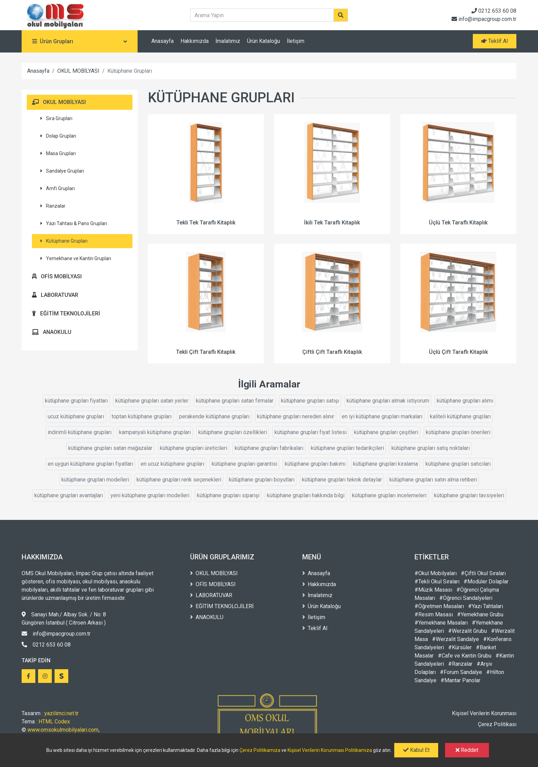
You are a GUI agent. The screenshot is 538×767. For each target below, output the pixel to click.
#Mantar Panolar (460, 680)
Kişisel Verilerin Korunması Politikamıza (330, 750)
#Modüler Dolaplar (486, 581)
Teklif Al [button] (494, 41)
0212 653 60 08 (493, 11)
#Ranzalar (460, 664)
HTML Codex (54, 721)
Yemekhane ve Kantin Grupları (75, 258)
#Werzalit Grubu (467, 631)
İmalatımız (227, 41)
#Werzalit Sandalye (455, 639)
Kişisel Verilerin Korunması (484, 713)
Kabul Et (416, 750)
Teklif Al (314, 628)
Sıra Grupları (56, 118)
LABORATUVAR (55, 295)
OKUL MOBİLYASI (78, 71)
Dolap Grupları (58, 136)
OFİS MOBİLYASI (57, 276)
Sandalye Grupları (62, 171)
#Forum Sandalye (461, 672)
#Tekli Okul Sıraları (436, 581)
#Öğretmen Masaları (439, 606)
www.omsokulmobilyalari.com (62, 730)
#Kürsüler (460, 647)
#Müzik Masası (433, 589)
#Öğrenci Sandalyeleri (465, 598)
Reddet (467, 750)
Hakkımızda (194, 41)
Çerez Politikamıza (259, 750)
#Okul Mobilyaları (435, 573)
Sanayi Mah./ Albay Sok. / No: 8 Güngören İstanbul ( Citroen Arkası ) (64, 618)
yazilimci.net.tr (61, 713)
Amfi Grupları (57, 188)
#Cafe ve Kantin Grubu (464, 655)
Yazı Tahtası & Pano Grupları (73, 223)
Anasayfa (162, 41)
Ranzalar (53, 206)
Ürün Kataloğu (263, 41)
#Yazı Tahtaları (485, 606)
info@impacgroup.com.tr (484, 19)
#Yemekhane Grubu (480, 614)
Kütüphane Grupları (63, 241)
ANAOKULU (51, 332)
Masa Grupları (58, 153)
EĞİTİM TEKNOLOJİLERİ (66, 313)
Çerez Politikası (497, 724)
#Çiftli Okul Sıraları (483, 573)
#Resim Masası (433, 614)
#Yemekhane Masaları (441, 622)
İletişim (295, 41)
